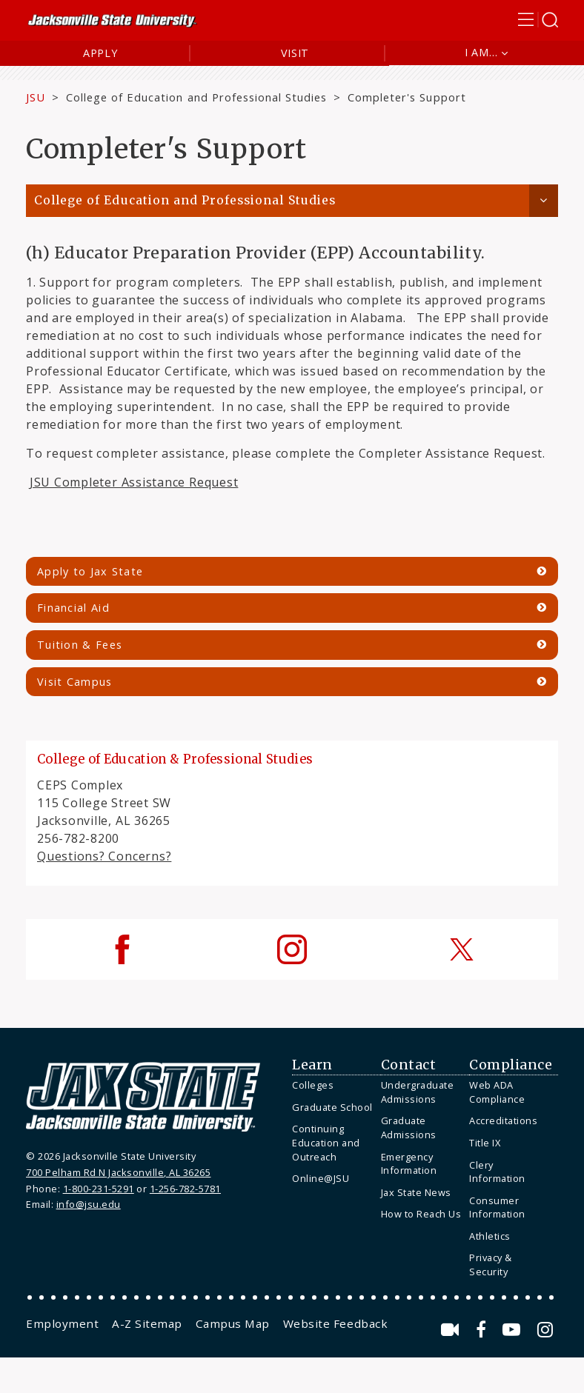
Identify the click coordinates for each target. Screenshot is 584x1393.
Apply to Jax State (90, 571)
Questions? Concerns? (104, 856)
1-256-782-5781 (185, 1188)
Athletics (490, 1236)
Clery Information (497, 1172)
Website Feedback (335, 1323)
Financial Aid (73, 608)
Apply (100, 53)
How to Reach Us (421, 1213)
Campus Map (233, 1323)
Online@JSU (320, 1178)
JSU (35, 97)
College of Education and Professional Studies (196, 97)
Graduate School (332, 1107)
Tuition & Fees (79, 645)
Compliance (510, 1065)
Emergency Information (409, 1163)
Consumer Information (497, 1207)
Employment (62, 1323)
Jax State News (416, 1192)
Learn (312, 1065)
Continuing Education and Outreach (326, 1142)
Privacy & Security (490, 1264)
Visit (295, 53)
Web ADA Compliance (497, 1092)
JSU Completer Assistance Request (134, 482)
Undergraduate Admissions (417, 1092)
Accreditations (503, 1120)
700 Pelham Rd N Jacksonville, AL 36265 (118, 1172)
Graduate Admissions (409, 1127)
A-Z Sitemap (147, 1323)
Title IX (484, 1142)
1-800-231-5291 (98, 1188)
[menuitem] (333, 1085)
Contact (409, 1065)
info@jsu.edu (88, 1204)
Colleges (313, 1085)
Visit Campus (75, 682)
